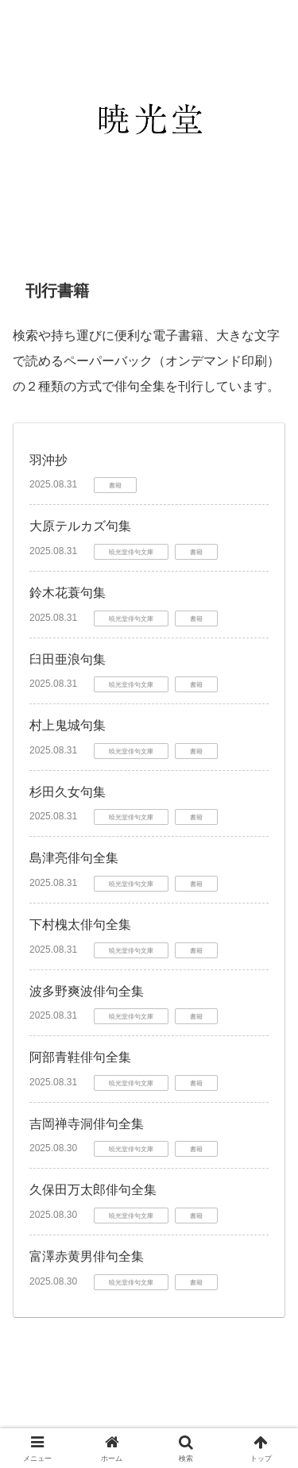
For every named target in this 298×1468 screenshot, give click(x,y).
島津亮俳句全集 (73, 858)
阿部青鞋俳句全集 (80, 1057)
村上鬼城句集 (67, 725)
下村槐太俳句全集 (80, 924)
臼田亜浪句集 (67, 659)
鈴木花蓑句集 (67, 592)
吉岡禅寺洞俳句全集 (86, 1124)
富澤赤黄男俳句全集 (86, 1256)
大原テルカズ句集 (80, 526)
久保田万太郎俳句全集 (93, 1189)
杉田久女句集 (67, 792)
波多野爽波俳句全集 (86, 991)
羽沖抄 (48, 460)
